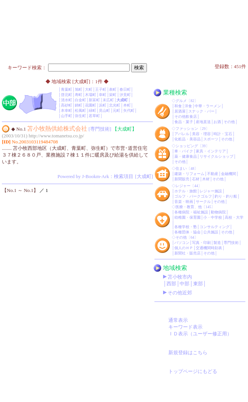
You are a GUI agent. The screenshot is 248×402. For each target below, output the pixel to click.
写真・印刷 (201, 243)
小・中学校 (212, 217)
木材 (206, 179)
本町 (127, 105)
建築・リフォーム (189, 174)
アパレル (181, 134)
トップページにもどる (192, 371)
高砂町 (66, 105)
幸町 (102, 95)
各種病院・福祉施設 (191, 212)
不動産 (212, 174)
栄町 (112, 95)
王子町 (100, 89)
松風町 (80, 110)
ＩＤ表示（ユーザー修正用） (200, 334)
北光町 (114, 105)
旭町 (78, 89)
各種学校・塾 (185, 227)
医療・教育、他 (188, 207)
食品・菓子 (183, 122)
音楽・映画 (183, 201)
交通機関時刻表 (209, 248)
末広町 (108, 100)
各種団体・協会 (187, 232)
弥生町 (80, 116)
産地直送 (203, 122)
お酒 (217, 122)
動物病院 (218, 212)
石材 (196, 179)
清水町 (66, 100)
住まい (181, 168)
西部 (171, 283)
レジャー (183, 186)
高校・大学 (234, 217)
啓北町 (66, 95)
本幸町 (66, 110)
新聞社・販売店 (187, 253)
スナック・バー (201, 111)
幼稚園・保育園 (187, 217)
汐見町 (125, 95)
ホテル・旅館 (185, 191)
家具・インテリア (211, 151)
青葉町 (66, 89)
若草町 (94, 116)
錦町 (78, 105)
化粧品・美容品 (187, 139)
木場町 (90, 95)
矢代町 (129, 110)
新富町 (94, 100)
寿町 (78, 95)
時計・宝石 (222, 134)
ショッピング (186, 146)
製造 (217, 243)
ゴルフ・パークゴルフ (193, 196)
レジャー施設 (211, 191)
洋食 (188, 106)
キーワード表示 (185, 327)
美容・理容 (201, 134)
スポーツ (210, 139)
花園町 (90, 105)
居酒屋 (180, 111)
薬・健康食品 (185, 156)
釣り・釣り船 (226, 196)
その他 (229, 122)
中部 (184, 283)
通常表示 (178, 320)
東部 (198, 283)
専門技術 (231, 243)
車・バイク (183, 151)
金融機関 (228, 174)
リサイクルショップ (216, 156)
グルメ (181, 101)
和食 (178, 106)
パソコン (181, 243)
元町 (116, 110)
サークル (203, 201)
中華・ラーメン (208, 106)
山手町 (66, 116)
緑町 (92, 110)
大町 (88, 89)
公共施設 (210, 232)
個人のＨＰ (183, 248)
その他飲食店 (185, 116)
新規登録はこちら (187, 352)
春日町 (125, 89)
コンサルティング (215, 227)
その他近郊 (180, 292)
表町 (112, 89)
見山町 (104, 110)
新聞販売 (181, 179)
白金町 (80, 100)
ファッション (186, 128)
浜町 (102, 105)
